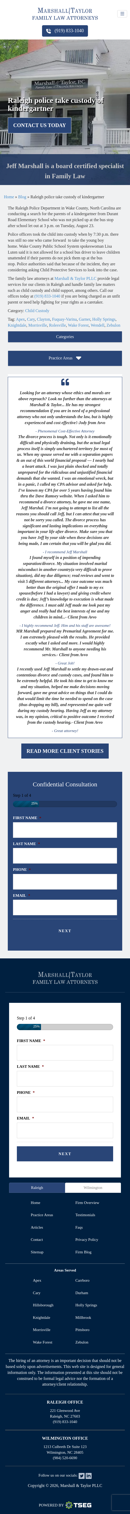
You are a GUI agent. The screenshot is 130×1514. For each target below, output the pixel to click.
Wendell (97, 325)
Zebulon (113, 325)
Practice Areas (65, 358)
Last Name (26, 844)
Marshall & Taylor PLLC (75, 278)
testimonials (85, 1215)
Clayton (43, 319)
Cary (31, 319)
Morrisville (37, 325)
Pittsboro (83, 1330)
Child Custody (37, 310)
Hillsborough (43, 1305)
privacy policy (87, 1239)
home (35, 1203)
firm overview (87, 1203)
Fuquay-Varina (64, 319)
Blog (22, 197)
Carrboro (83, 1280)
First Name (27, 818)
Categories (65, 336)
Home (9, 197)
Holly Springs (103, 319)
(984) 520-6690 (65, 1458)
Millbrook (83, 1317)
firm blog (84, 1252)
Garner (84, 319)
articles (37, 1227)
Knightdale (17, 325)
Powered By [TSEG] (65, 1505)
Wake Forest (78, 325)
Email (21, 895)
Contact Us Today (39, 125)
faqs (79, 1227)
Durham (82, 1293)
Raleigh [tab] (37, 1188)
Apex (20, 319)
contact (37, 1239)
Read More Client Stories (65, 751)
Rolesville (57, 325)
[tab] (65, 337)
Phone (22, 869)
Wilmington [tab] (93, 1188)
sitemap (37, 1252)
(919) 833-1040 (65, 31)
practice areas (42, 1215)
